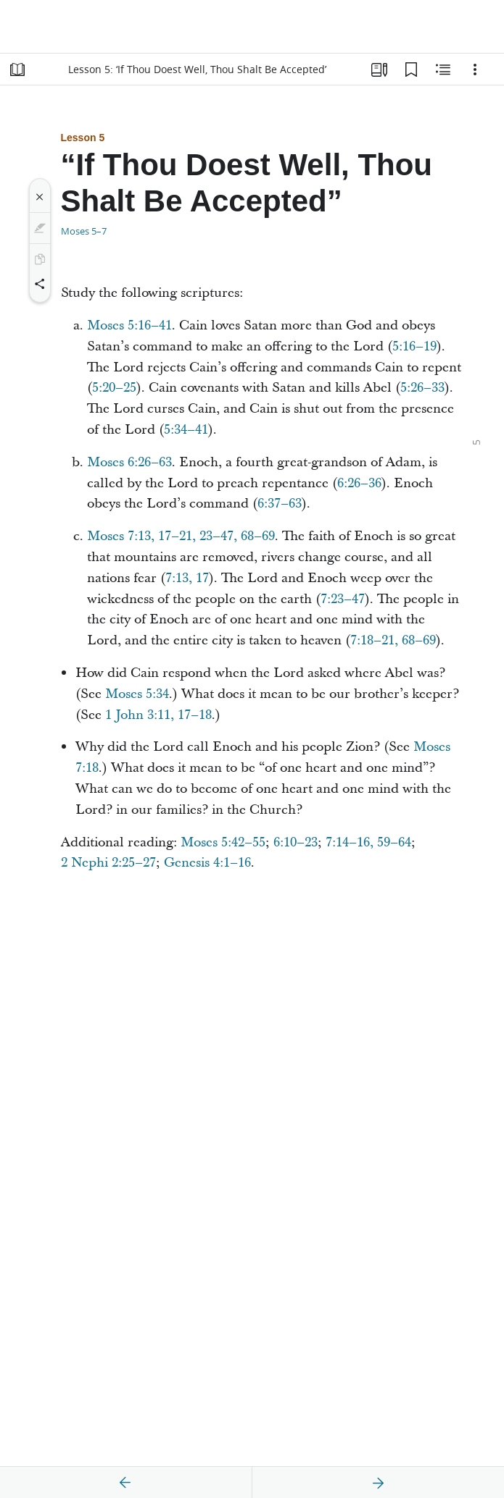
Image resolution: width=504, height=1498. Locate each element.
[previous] (125, 1482)
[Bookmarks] (411, 69)
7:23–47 (343, 599)
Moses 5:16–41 (129, 325)
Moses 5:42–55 (223, 842)
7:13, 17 (187, 578)
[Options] (474, 69)
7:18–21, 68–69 (393, 640)
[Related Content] (443, 69)
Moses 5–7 (84, 230)
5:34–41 (186, 430)
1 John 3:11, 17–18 (158, 715)
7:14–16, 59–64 (368, 842)
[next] (377, 1482)
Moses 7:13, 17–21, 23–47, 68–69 (181, 536)
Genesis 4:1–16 (207, 863)
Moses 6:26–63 (129, 462)
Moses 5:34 (137, 694)
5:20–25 (114, 388)
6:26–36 (359, 483)
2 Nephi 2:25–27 (108, 863)
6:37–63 (279, 504)
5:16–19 (414, 346)
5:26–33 (422, 388)
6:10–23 (295, 842)
